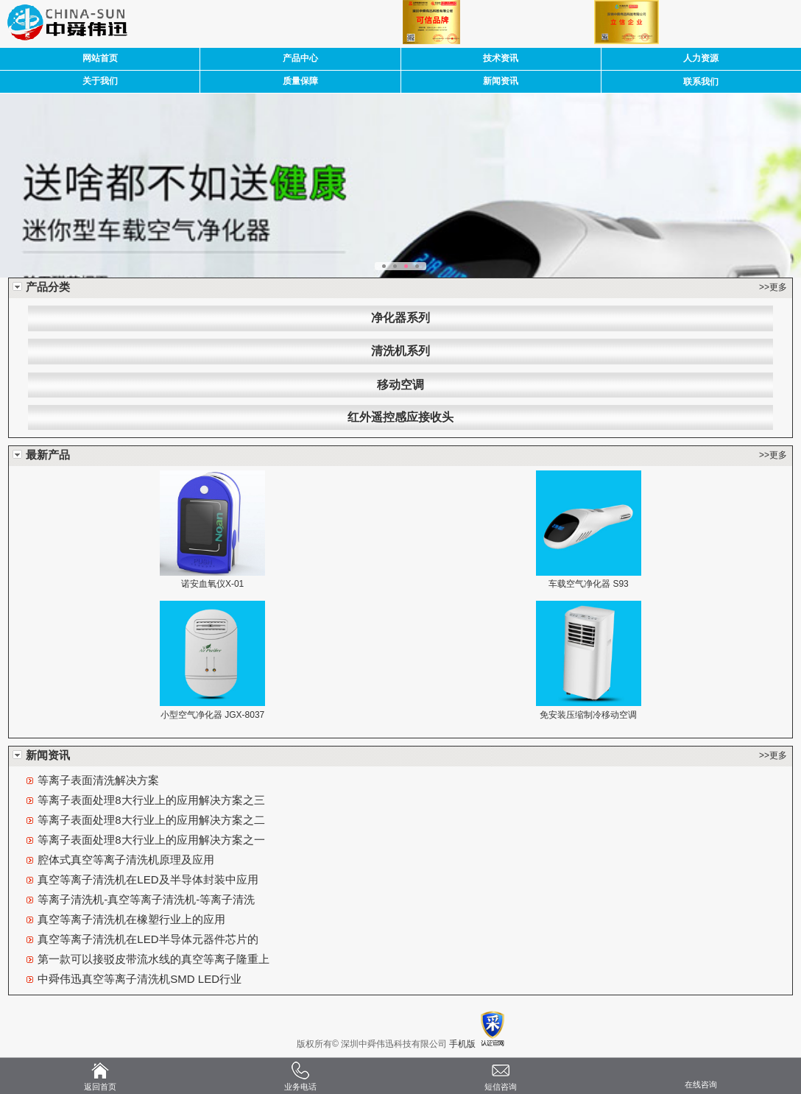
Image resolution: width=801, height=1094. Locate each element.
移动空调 (400, 384)
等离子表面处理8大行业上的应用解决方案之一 (151, 839)
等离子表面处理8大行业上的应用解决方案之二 (151, 820)
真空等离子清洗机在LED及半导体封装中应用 (148, 879)
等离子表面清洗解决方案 (98, 780)
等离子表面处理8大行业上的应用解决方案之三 (151, 800)
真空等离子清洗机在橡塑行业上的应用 (131, 919)
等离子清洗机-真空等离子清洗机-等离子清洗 (146, 899)
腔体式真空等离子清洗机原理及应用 (126, 859)
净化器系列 (400, 317)
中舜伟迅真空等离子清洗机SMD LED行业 (139, 979)
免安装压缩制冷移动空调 (588, 715)
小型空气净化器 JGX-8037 (212, 715)
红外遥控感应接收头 (400, 417)
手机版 (462, 1044)
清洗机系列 (400, 351)
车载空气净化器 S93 (588, 584)
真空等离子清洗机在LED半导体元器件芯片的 (148, 939)
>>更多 (773, 287)
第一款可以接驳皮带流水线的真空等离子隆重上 (153, 959)
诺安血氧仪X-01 (212, 584)
